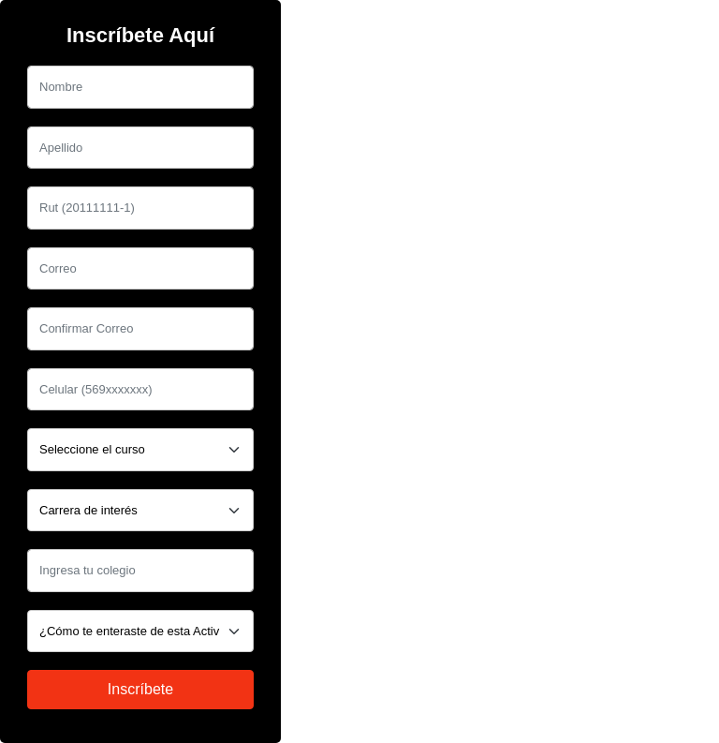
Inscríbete (140, 689)
